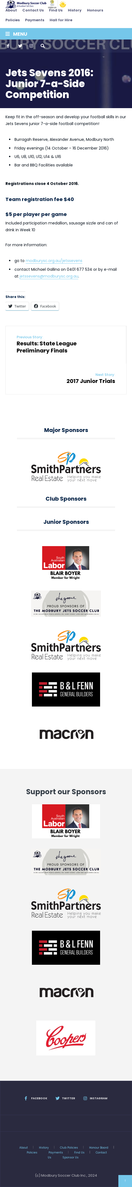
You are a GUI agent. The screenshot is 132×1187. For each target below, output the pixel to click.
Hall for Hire (61, 20)
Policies (12, 20)
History (75, 10)
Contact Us (33, 10)
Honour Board (98, 1148)
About (11, 10)
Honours (95, 10)
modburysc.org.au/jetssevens (54, 260)
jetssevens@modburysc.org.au (49, 276)
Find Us (55, 10)
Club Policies (69, 1148)
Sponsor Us (70, 1157)
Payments (34, 20)
